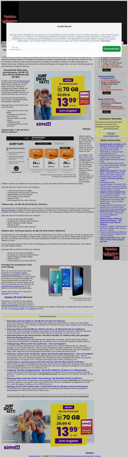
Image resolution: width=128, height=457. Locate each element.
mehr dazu (106, 41)
